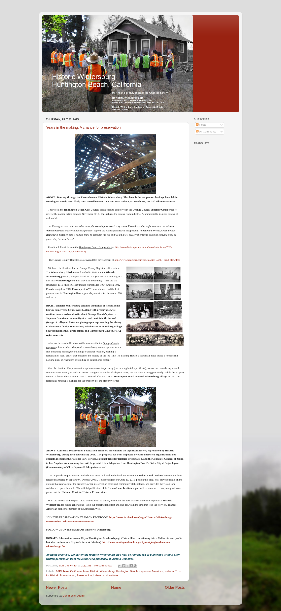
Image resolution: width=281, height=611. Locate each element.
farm (86, 571)
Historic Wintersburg (102, 571)
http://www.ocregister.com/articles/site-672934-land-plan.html (147, 259)
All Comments (206, 131)
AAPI (59, 571)
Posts (201, 124)
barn (66, 571)
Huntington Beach (127, 571)
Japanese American (151, 571)
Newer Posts (57, 587)
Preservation (84, 575)
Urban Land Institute (105, 575)
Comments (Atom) (74, 595)
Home (116, 587)
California (76, 571)
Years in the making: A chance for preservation (83, 127)
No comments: (103, 565)
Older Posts (175, 587)
